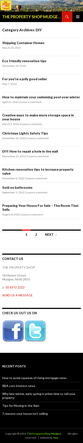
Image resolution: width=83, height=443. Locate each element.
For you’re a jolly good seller (24, 79)
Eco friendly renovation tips (24, 61)
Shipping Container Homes (23, 43)
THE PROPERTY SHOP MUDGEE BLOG (32, 16)
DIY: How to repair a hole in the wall (30, 151)
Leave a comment (30, 102)
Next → (51, 234)
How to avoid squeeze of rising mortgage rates (34, 378)
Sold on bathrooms (17, 187)
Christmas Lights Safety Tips (25, 133)
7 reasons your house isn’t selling (25, 413)
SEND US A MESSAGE (17, 295)
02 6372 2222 (15, 287)
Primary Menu (77, 16)
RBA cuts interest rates (18, 386)
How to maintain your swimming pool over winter (41, 97)
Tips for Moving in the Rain (20, 405)
